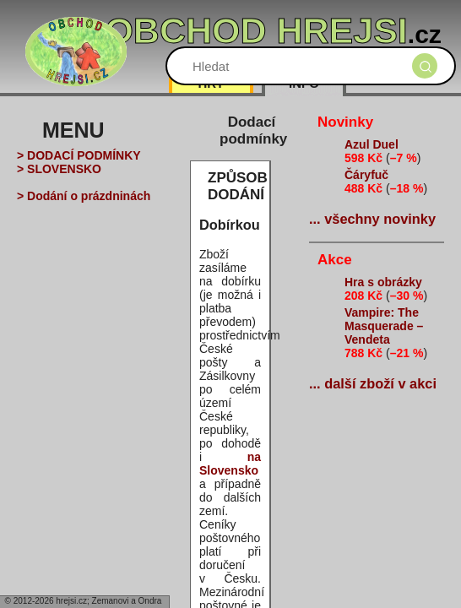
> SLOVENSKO (59, 169)
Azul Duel (371, 144)
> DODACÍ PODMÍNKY (79, 155)
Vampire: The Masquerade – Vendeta (383, 326)
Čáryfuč (366, 175)
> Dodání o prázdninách (83, 196)
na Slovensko (230, 463)
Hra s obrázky (383, 282)
